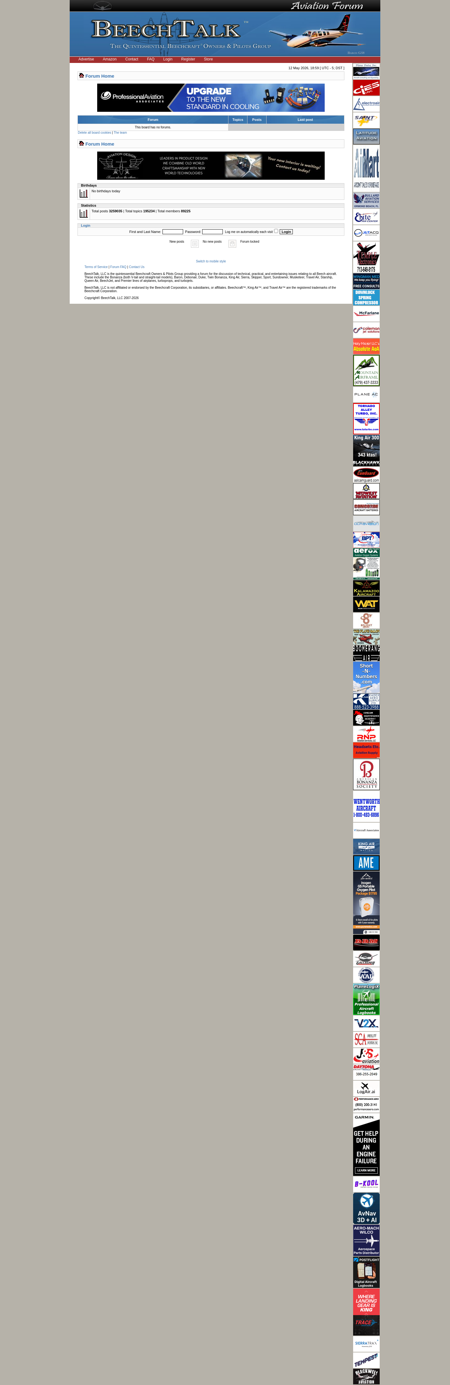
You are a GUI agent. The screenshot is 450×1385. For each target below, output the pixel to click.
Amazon (110, 59)
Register (188, 59)
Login (167, 59)
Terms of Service (96, 267)
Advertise (86, 59)
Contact (131, 59)
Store (208, 59)
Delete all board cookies (94, 132)
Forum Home (99, 76)
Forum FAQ (118, 267)
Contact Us (136, 267)
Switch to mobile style (211, 261)
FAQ (150, 59)
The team (120, 132)
